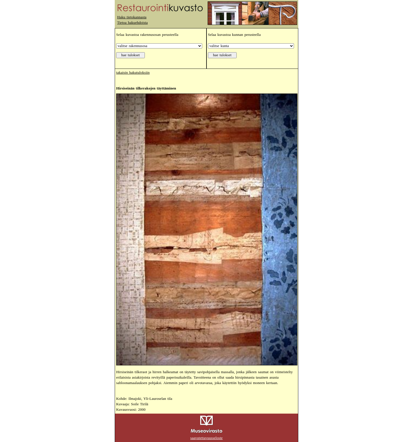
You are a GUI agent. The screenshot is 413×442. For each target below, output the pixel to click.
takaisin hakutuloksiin (133, 73)
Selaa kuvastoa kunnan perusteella (234, 35)
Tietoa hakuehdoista (132, 23)
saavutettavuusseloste (206, 438)
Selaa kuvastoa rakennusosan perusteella (147, 35)
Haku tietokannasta (132, 17)
